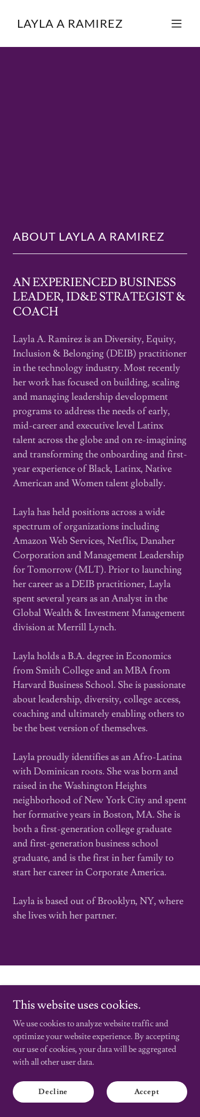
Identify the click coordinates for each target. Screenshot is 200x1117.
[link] (70, 25)
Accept (146, 1091)
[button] (176, 23)
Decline (53, 1091)
